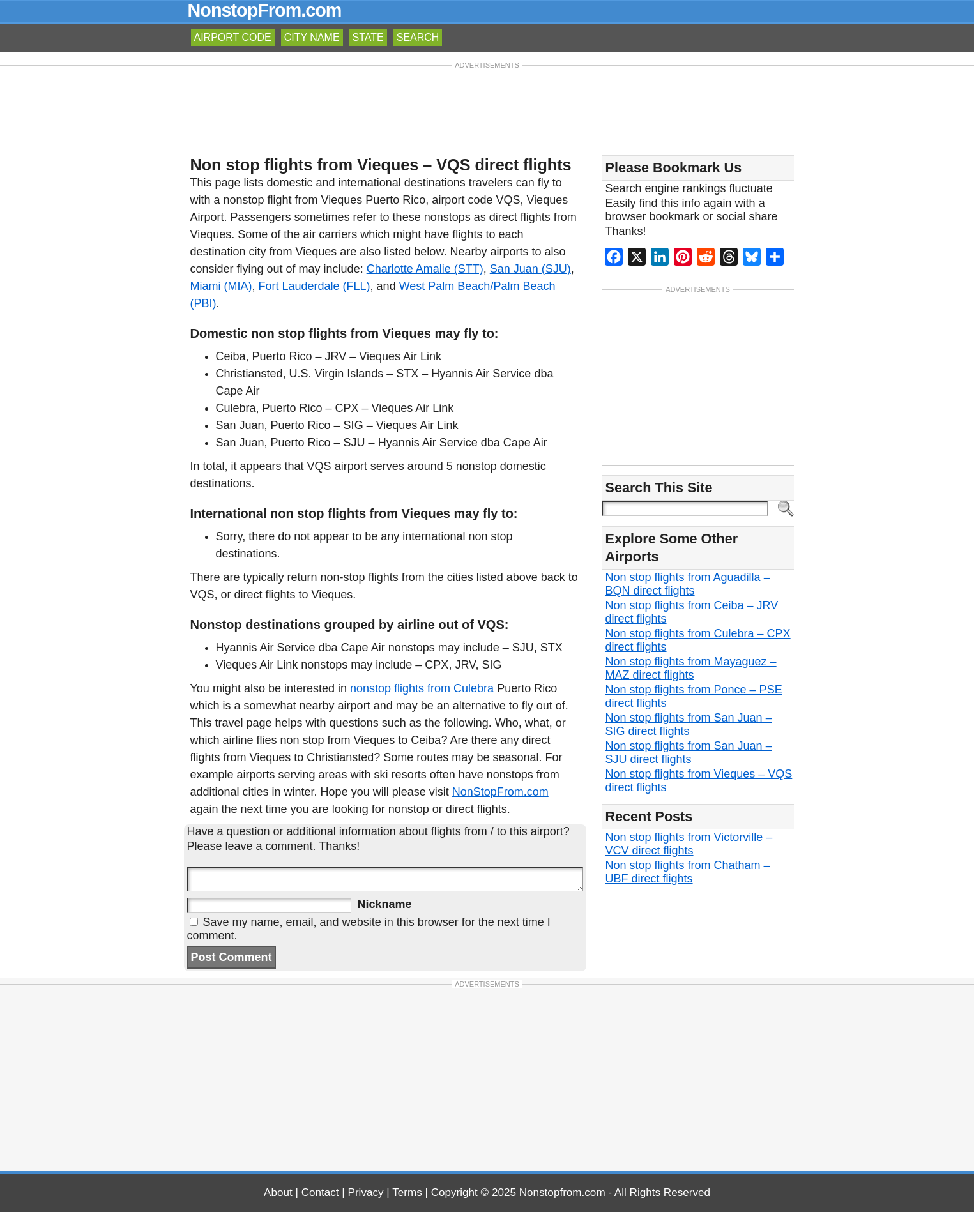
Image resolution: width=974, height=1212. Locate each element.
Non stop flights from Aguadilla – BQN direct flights (687, 584)
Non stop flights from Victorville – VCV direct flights (689, 844)
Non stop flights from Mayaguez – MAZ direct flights (691, 668)
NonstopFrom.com (265, 10)
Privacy (366, 1192)
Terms (407, 1192)
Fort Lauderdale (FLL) (314, 286)
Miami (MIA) (221, 286)
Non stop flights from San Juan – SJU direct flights (688, 752)
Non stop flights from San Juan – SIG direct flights (688, 724)
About (278, 1192)
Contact (320, 1192)
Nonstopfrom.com (562, 1192)
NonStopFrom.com (500, 791)
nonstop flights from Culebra (422, 688)
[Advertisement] (487, 101)
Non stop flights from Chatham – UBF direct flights (687, 872)
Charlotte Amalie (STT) (425, 268)
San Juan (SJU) (530, 268)
